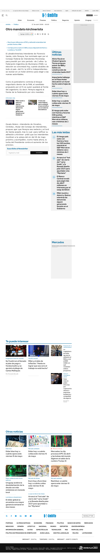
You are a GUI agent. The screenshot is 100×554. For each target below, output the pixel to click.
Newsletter (95, 20)
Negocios (65, 20)
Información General (15, 530)
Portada (9, 523)
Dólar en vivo (35, 10)
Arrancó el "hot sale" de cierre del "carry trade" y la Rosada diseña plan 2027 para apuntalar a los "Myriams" (63, 165)
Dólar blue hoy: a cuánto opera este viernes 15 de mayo (60, 93)
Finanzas (43, 20)
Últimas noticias (23, 523)
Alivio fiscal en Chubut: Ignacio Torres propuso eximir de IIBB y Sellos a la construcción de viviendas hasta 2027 (61, 65)
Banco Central (46, 10)
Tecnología (56, 530)
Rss (66, 530)
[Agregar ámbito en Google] (26, 34)
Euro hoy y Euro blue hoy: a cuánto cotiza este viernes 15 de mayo (37, 484)
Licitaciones (87, 533)
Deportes (64, 526)
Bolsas (59, 246)
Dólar (20, 20)
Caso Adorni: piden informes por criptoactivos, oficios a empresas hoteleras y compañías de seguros (68, 388)
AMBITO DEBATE (67, 539)
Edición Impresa (78, 526)
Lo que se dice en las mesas (20, 10)
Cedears (72, 246)
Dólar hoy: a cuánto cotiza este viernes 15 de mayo (61, 103)
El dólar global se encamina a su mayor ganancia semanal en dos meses (15, 503)
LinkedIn (20, 516)
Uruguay (88, 20)
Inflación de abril (76, 10)
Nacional (43, 526)
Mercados (88, 523)
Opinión (77, 20)
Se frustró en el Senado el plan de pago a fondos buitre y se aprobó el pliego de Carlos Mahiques (16, 366)
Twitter (7, 516)
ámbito (8, 24)
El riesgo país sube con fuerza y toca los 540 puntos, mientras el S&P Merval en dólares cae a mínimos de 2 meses (61, 117)
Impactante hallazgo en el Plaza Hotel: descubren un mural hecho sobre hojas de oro (61, 81)
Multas (75, 533)
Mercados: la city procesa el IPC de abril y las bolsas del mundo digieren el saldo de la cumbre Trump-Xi (60, 456)
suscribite (89, 15)
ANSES (87, 10)
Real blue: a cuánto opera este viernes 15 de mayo (60, 483)
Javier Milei (95, 10)
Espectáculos (42, 530)
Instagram (16, 516)
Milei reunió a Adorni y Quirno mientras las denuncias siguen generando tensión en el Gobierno (20, 108)
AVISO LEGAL (45, 533)
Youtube (26, 516)
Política (54, 20)
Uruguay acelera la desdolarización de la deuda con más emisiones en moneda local (15, 488)
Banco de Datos (74, 523)
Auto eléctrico (58, 10)
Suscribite (39, 152)
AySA (66, 10)
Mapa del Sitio (77, 530)
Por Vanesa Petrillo (66, 401)
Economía (30, 20)
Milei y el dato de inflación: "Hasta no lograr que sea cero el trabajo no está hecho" (38, 364)
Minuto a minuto (57, 448)
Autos (30, 530)
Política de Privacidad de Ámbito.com (21, 533)
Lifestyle (31, 526)
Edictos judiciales (61, 533)
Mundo (53, 526)
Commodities (66, 246)
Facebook (11, 516)
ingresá (96, 15)
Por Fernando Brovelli (12, 374)
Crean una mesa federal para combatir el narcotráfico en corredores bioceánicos (43, 105)
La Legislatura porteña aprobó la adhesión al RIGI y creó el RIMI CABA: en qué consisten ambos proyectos (67, 360)
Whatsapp (31, 516)
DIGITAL (29, 539)
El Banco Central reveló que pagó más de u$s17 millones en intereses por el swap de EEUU (63, 183)
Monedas (54, 246)
